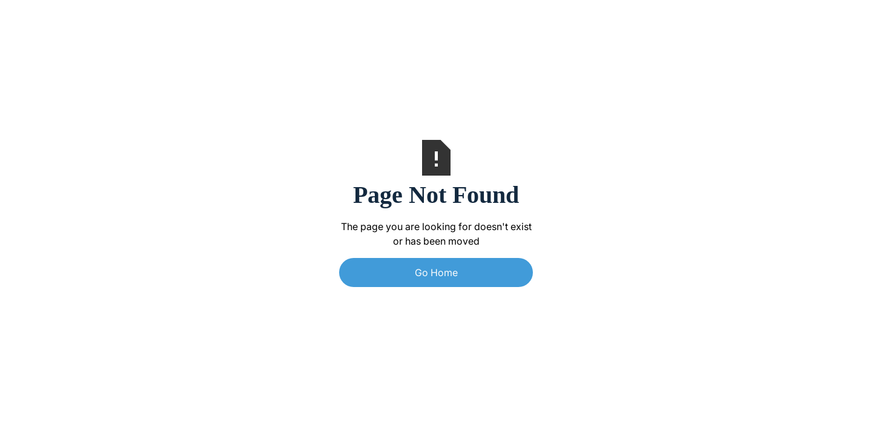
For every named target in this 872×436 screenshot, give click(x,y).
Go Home (436, 272)
